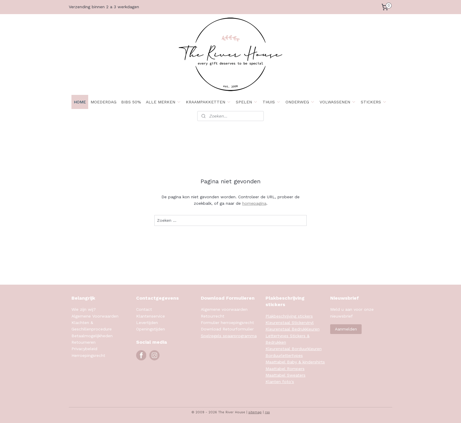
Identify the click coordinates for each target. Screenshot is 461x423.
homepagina (254, 203)
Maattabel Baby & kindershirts (295, 362)
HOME (80, 102)
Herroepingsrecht (88, 355)
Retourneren (83, 342)
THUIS (272, 102)
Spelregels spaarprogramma (229, 335)
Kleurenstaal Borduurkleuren (293, 348)
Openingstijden (150, 329)
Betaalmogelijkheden (92, 335)
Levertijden (147, 322)
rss (267, 412)
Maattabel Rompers (285, 368)
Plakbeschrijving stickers (289, 316)
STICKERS (374, 102)
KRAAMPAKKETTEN (208, 102)
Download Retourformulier (227, 329)
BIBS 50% (131, 102)
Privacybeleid (84, 348)
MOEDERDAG (103, 102)
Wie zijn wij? (83, 309)
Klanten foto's (279, 381)
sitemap (255, 412)
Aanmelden (346, 329)
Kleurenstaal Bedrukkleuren (292, 329)
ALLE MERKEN (163, 102)
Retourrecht (212, 316)
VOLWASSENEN (338, 102)
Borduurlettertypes (284, 355)
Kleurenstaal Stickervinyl (289, 322)
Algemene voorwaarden (224, 309)
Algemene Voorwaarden (94, 316)
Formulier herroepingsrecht (227, 322)
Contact (144, 309)
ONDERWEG (300, 102)
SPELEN (247, 102)
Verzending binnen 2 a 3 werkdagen (104, 6)
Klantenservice (150, 316)
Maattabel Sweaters (285, 375)
